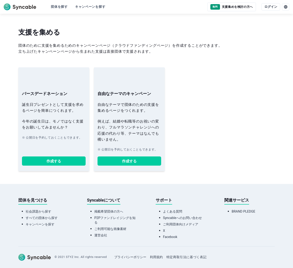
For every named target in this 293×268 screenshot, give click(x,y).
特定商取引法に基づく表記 (186, 257)
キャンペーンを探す (40, 224)
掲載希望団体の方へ (108, 211)
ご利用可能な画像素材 (110, 229)
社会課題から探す (38, 211)
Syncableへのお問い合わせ (182, 218)
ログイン (270, 7)
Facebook (170, 237)
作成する (53, 161)
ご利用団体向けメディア (180, 224)
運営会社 (100, 235)
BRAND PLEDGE (243, 211)
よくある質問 (172, 211)
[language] (285, 7)
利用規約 (156, 257)
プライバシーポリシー (130, 257)
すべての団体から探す (42, 218)
